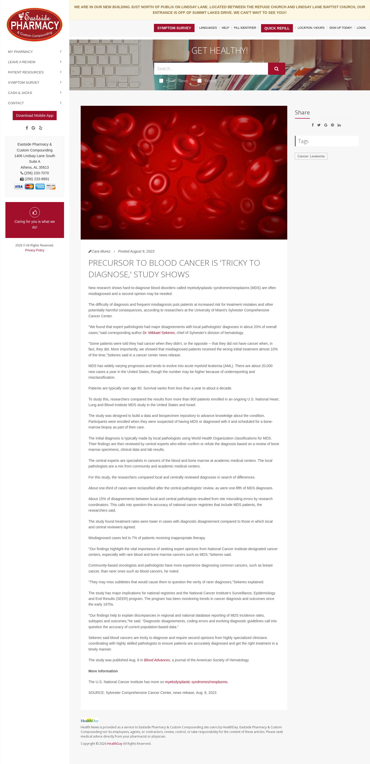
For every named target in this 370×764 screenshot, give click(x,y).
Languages (208, 27)
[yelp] (40, 128)
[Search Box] (211, 69)
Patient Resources (26, 72)
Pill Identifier (245, 27)
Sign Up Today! (340, 27)
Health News (173, 80)
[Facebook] (27, 128)
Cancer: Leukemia (311, 156)
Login (361, 27)
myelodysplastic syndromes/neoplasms (196, 682)
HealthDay (114, 743)
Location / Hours (311, 27)
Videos (207, 80)
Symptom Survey (23, 82)
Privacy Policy (34, 250)
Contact (16, 103)
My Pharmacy (20, 52)
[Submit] (276, 69)
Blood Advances (157, 660)
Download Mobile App (34, 115)
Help (225, 27)
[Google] (33, 128)
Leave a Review (21, 62)
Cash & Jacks (20, 93)
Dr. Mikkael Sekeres (158, 333)
